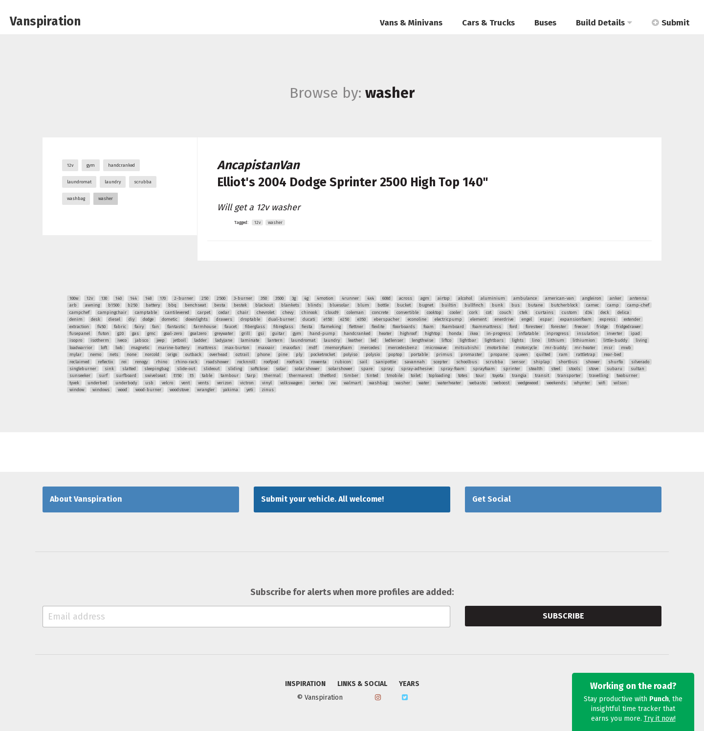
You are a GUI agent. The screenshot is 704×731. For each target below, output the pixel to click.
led (373, 340)
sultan (637, 368)
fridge (602, 326)
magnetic (140, 347)
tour (480, 375)
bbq (172, 305)
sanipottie (385, 361)
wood (122, 389)
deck (604, 312)
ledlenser (394, 340)
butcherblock (564, 305)
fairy (139, 326)
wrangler (206, 389)
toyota (498, 375)
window (76, 389)
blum (363, 305)
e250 (344, 319)
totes (462, 375)
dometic (169, 319)
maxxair (266, 347)
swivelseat (155, 375)
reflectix (105, 361)
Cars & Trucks (488, 23)
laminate (250, 340)
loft (104, 347)
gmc (151, 333)
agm (424, 298)
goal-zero (173, 333)
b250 (132, 305)
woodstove (179, 389)
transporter (569, 375)
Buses (545, 23)
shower (593, 361)
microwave (435, 347)
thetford (328, 375)
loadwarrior (80, 347)
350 (264, 298)
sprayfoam (484, 368)
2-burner (183, 298)
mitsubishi (467, 347)
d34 (588, 312)
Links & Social (362, 684)
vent (185, 382)
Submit (670, 23)
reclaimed (79, 361)
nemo (95, 354)
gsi (261, 333)
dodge (148, 319)
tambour (229, 375)
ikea (474, 333)
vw (332, 382)
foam (428, 326)
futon (103, 333)
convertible (407, 312)
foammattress (486, 326)
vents (203, 382)
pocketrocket (322, 354)
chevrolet (265, 312)
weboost (501, 382)
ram (563, 354)
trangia (519, 375)
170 (163, 298)
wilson (620, 382)
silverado (640, 361)
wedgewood (528, 382)
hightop (432, 333)
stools (574, 368)
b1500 (113, 305)
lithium (556, 340)
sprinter (511, 368)
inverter (614, 333)
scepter (440, 361)
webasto (477, 382)
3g (294, 298)
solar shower (307, 368)
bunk (497, 305)
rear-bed (612, 354)
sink (109, 368)
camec (592, 305)
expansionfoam (576, 319)
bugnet (426, 305)
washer (105, 198)
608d (386, 298)
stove (593, 368)
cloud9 (332, 312)
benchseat (195, 305)
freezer (581, 326)
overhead (218, 354)
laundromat (79, 181)
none (131, 354)
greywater (224, 333)
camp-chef (638, 305)
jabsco (141, 340)
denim (76, 319)
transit (542, 375)
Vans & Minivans (411, 23)
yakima (230, 389)
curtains (544, 312)
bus (515, 305)
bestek (240, 305)
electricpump (448, 319)
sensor (518, 361)
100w (73, 298)
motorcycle (526, 347)
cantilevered (177, 312)
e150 (328, 319)
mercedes (369, 347)
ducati (309, 319)
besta (219, 305)
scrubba (143, 181)
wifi (601, 382)
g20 (120, 333)
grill (246, 333)
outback (193, 354)
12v (70, 165)
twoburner (627, 375)
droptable (250, 319)
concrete (380, 312)
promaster (471, 354)
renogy (141, 361)
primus (444, 354)
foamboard (453, 326)
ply (299, 354)
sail (363, 361)
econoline (417, 319)
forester (558, 326)
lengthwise (422, 340)
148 (148, 298)
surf (103, 375)
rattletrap (585, 354)
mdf (312, 347)
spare (367, 368)
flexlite (378, 326)
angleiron (591, 298)
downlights (197, 319)
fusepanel (79, 333)
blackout (264, 305)
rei (124, 361)
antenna (638, 298)
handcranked (121, 165)
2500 (221, 298)
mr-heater (584, 347)
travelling (598, 375)
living (641, 340)
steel (555, 368)
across (405, 298)
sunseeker (79, 375)
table (207, 375)
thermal (272, 375)
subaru (614, 368)
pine (282, 354)
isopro (75, 340)
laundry (113, 181)
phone (263, 354)
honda (455, 333)
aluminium (493, 298)
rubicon (343, 361)
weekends (556, 382)
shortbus (567, 361)
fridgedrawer (628, 326)
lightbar (468, 340)
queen (522, 354)
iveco (122, 340)
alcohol (465, 298)
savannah (414, 361)
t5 (192, 375)
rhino (161, 361)
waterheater (449, 382)
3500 (279, 298)
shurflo (615, 361)
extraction (79, 326)
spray (387, 368)
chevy (288, 312)
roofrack (294, 361)
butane (535, 305)
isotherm (99, 340)
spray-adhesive (416, 368)
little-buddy (615, 340)
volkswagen (291, 382)
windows (101, 389)
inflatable (528, 333)
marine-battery (173, 347)
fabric (120, 326)
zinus (268, 389)
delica (623, 312)
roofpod (271, 361)
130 (104, 298)
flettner (356, 326)
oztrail (242, 354)
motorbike (497, 347)
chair (243, 312)
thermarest (300, 375)
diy (131, 319)
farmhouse (205, 326)
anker (615, 298)
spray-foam (452, 368)
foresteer (534, 326)
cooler (455, 312)
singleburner (82, 368)
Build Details (604, 23)
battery (153, 305)
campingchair (112, 312)
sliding (235, 368)
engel (527, 319)
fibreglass (283, 326)
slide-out (186, 368)
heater (385, 333)
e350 (361, 319)
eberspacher (386, 319)
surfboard (126, 375)
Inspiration (305, 684)
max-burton (236, 347)
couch (505, 312)
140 (118, 298)
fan (155, 326)
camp (613, 305)
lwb (119, 347)
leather (355, 340)
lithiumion (583, 340)
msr (608, 347)
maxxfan (291, 347)
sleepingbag (156, 368)
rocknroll (246, 361)
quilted (543, 354)
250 (204, 298)
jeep (160, 340)
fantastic (176, 326)
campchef (79, 312)
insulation (587, 333)
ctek (524, 312)
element (478, 319)
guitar (278, 333)
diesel (114, 319)
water (423, 382)
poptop (395, 354)
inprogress (558, 333)
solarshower (340, 368)
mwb (626, 347)
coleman (355, 312)
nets (114, 354)
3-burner (243, 298)
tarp (251, 375)
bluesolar (339, 305)
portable (419, 354)
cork (473, 312)
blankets (290, 305)
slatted (129, 368)
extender (632, 319)
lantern (275, 340)
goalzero (198, 333)
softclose (258, 368)
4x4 (370, 298)
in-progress (498, 333)
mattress (207, 347)
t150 (177, 375)
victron (247, 382)
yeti (249, 389)
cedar (224, 312)
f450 (101, 326)
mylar (75, 354)
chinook (309, 312)
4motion (325, 298)
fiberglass (255, 326)
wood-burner (148, 389)
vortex (316, 382)
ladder (200, 340)
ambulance (525, 298)
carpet (204, 312)
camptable (146, 312)
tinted (372, 375)
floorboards (404, 326)
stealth (535, 368)
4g (306, 298)
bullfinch (474, 305)
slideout (211, 368)
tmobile (394, 375)
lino (536, 340)
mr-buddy (555, 347)
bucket (404, 305)
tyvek (74, 382)
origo (172, 354)
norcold (152, 354)
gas (135, 333)
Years (409, 684)
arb (73, 305)
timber (351, 375)
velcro (167, 382)
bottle (383, 305)
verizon (224, 382)
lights (518, 340)
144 (133, 298)
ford (513, 326)
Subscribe (563, 615)
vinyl (267, 382)
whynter (582, 382)
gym (91, 165)
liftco (446, 340)
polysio (373, 354)
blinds (314, 305)
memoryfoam (338, 347)
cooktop (434, 312)
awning (92, 305)
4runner (350, 298)
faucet (230, 326)
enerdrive (504, 319)
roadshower (217, 361)
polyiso (350, 354)
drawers (224, 319)
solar (281, 368)
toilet (415, 375)
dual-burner (281, 319)
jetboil (179, 340)
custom (569, 312)
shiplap (541, 361)
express (608, 319)
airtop (444, 298)
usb (149, 382)
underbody (126, 382)
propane (498, 354)
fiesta (307, 326)
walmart (352, 382)
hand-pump (322, 333)
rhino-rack (187, 361)
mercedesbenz (402, 347)
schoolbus (466, 361)
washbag (76, 198)
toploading (439, 375)
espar (546, 319)
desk (95, 319)
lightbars (494, 340)
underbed (97, 382)
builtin (448, 305)
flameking (331, 326)
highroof (408, 333)
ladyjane (223, 340)
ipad (635, 333)
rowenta (319, 361)
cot (488, 312)
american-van (559, 298)
